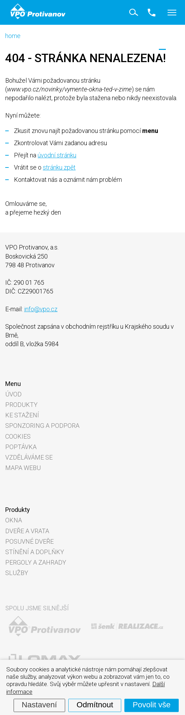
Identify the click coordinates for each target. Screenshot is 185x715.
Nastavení (39, 705)
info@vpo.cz (40, 309)
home (13, 35)
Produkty (21, 404)
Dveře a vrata (27, 531)
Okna (13, 520)
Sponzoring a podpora (42, 425)
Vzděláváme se (29, 457)
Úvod (13, 394)
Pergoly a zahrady (35, 562)
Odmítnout (95, 705)
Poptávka (21, 446)
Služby (16, 572)
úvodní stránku (57, 155)
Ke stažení (22, 415)
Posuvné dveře (29, 541)
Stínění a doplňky (34, 552)
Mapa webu (23, 467)
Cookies (18, 436)
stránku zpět (59, 167)
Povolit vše (152, 705)
